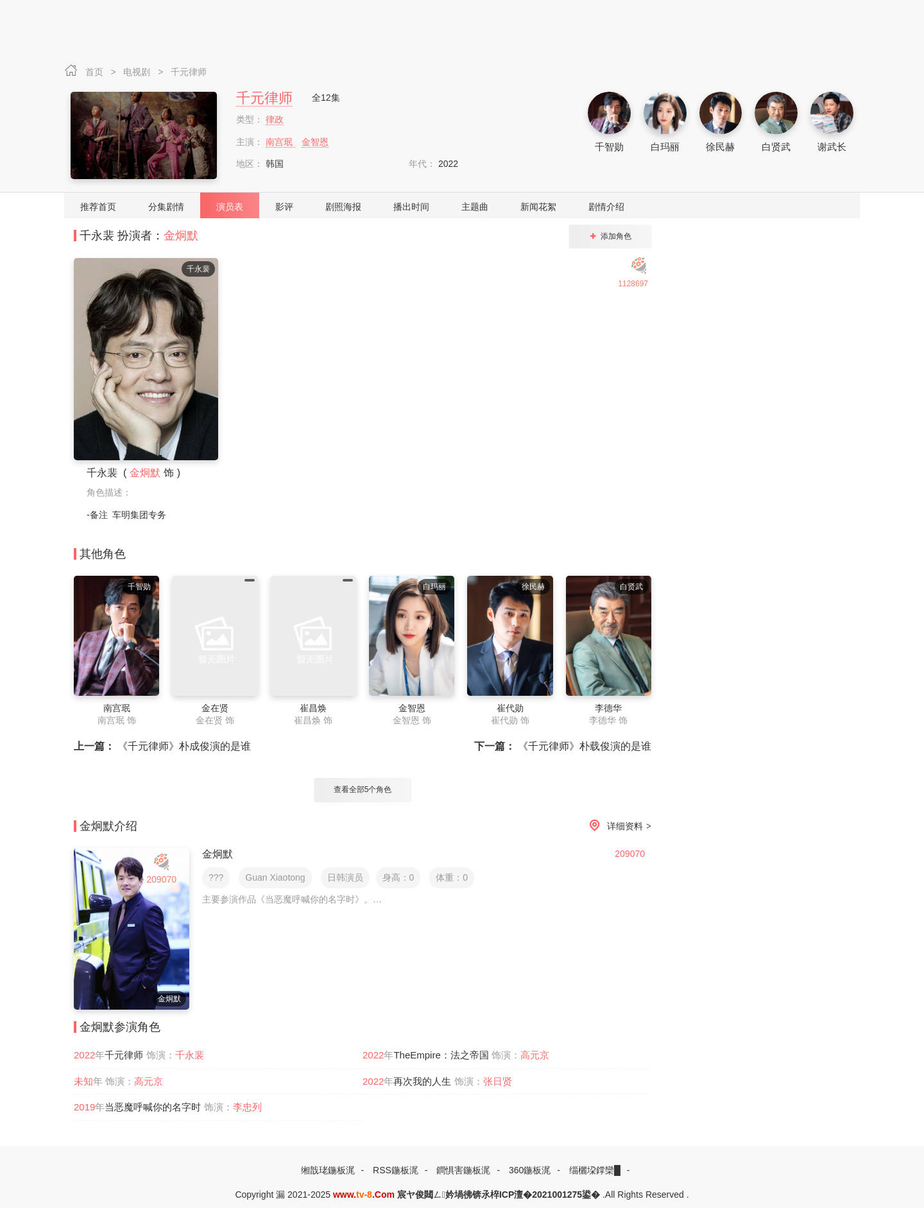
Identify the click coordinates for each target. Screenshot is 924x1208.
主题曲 (474, 207)
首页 (95, 72)
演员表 (229, 207)
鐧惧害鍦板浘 (463, 1170)
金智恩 (315, 142)
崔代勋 (510, 708)
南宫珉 (280, 142)
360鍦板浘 (530, 1170)
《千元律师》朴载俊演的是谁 (562, 746)
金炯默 (181, 235)
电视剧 (138, 72)
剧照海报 (343, 207)
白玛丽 (665, 146)
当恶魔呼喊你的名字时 (153, 1106)
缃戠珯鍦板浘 (328, 1170)
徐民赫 (720, 146)
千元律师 (189, 72)
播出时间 (411, 207)
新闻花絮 (538, 207)
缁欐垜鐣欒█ (594, 1170)
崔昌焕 (313, 708)
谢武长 (831, 146)
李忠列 (247, 1106)
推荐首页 (98, 207)
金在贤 (214, 708)
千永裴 (189, 1054)
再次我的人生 (422, 1081)
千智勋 (609, 146)
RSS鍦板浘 (395, 1170)
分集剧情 (166, 207)
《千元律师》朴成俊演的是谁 (162, 746)
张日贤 (497, 1081)
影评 (284, 207)
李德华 (608, 708)
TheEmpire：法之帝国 (440, 1054)
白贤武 (776, 146)
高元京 (534, 1054)
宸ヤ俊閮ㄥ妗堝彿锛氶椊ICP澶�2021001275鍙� (498, 1194)
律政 (275, 119)
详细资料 (618, 826)
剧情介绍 (606, 207)
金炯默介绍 (108, 826)
